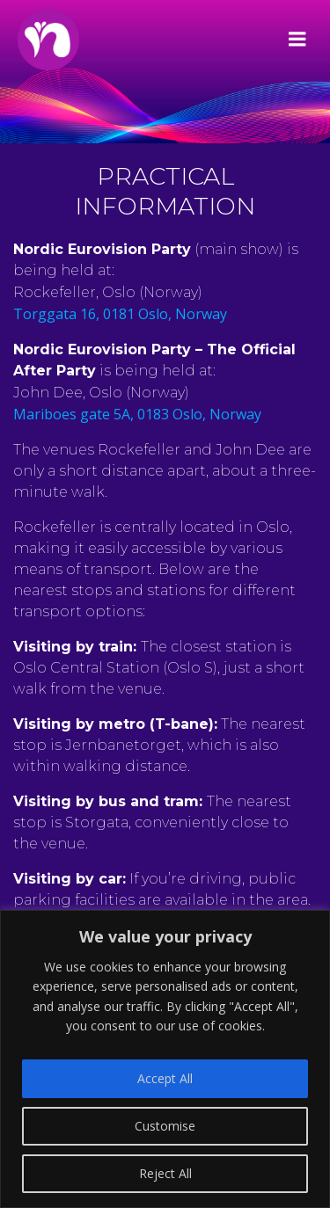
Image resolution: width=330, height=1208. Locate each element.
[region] (165, 1059)
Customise (165, 1125)
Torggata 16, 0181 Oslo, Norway (120, 314)
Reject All (165, 1173)
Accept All (165, 1078)
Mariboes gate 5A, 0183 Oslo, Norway (137, 414)
